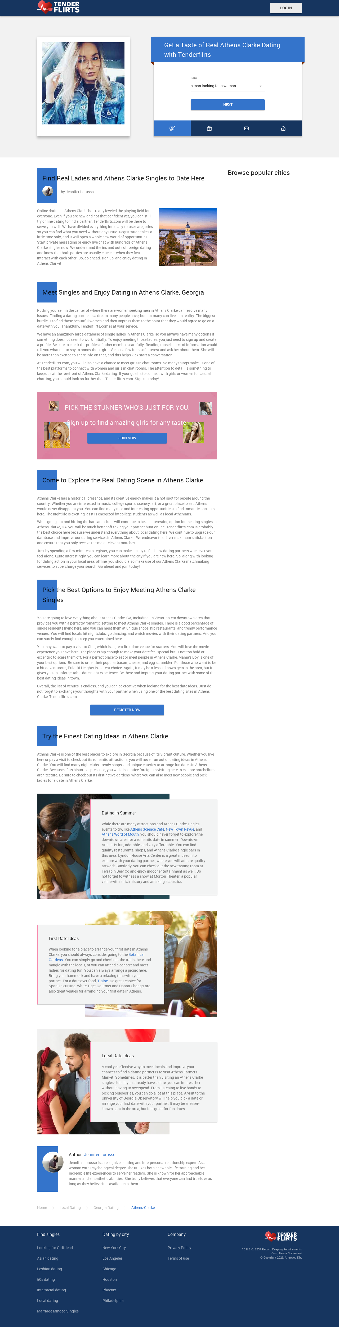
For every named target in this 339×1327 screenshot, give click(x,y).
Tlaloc (102, 980)
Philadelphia (113, 1300)
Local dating (47, 1300)
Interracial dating (51, 1289)
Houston (109, 1279)
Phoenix (109, 1289)
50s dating (46, 1279)
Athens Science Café (147, 829)
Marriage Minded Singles (58, 1311)
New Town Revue (180, 829)
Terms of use (178, 1258)
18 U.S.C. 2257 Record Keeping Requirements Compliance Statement (272, 1251)
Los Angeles (112, 1258)
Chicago (109, 1268)
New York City (114, 1247)
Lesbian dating (49, 1268)
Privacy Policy (179, 1247)
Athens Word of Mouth (120, 834)
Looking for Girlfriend (55, 1247)
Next (228, 104)
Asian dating (47, 1258)
